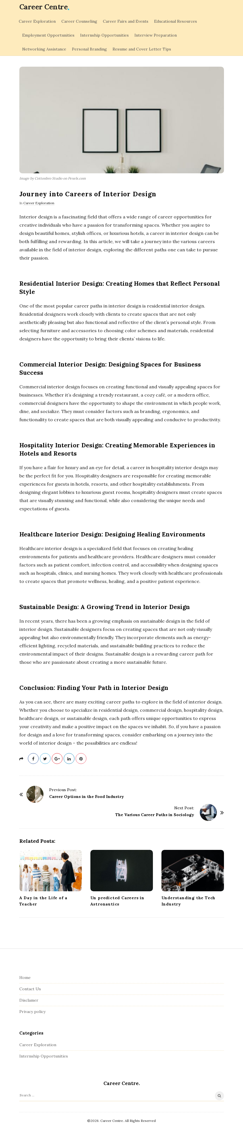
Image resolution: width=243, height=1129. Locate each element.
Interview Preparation (155, 35)
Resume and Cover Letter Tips (142, 49)
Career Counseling (79, 21)
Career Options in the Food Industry (86, 796)
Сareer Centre (43, 6)
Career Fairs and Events (125, 21)
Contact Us (30, 988)
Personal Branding (89, 49)
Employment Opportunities (48, 35)
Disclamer (28, 1000)
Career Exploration (37, 21)
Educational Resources (175, 21)
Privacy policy (32, 1011)
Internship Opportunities (104, 35)
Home (25, 977)
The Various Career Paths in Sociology (154, 814)
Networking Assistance (44, 49)
